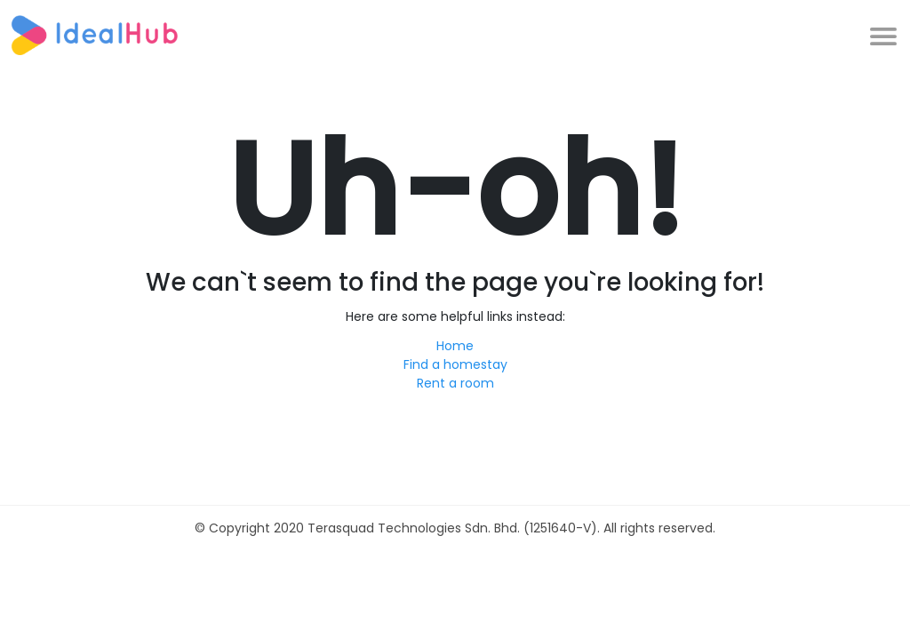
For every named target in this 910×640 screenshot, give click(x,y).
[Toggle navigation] (883, 34)
